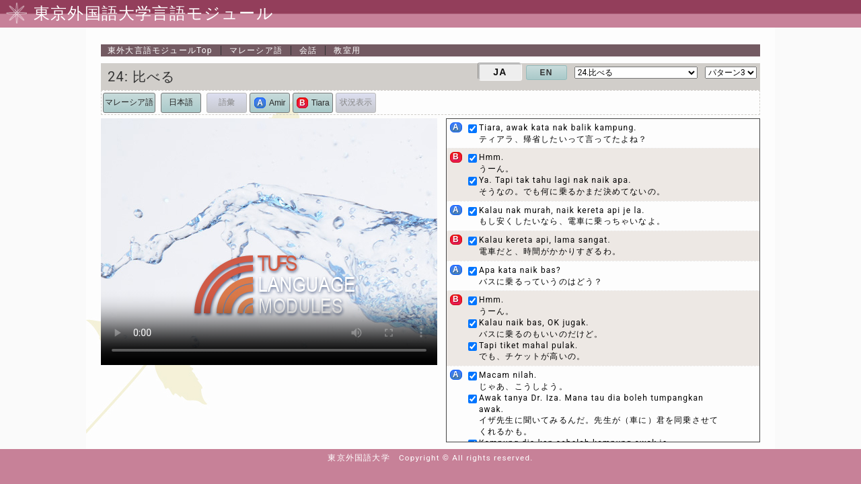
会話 (308, 50)
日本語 (181, 102)
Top (160, 50)
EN (546, 72)
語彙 (227, 102)
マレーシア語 (256, 50)
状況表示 (356, 102)
